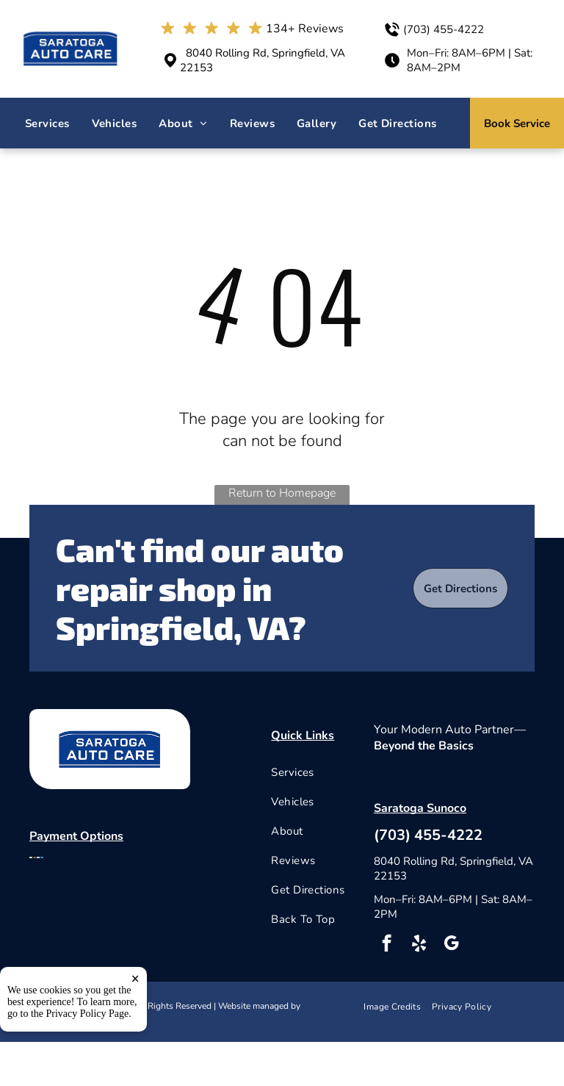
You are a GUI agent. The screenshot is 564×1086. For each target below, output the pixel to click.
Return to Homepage (282, 493)
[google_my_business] (451, 945)
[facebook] (387, 945)
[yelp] (419, 945)
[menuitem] (47, 123)
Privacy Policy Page (87, 1059)
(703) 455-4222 (443, 29)
